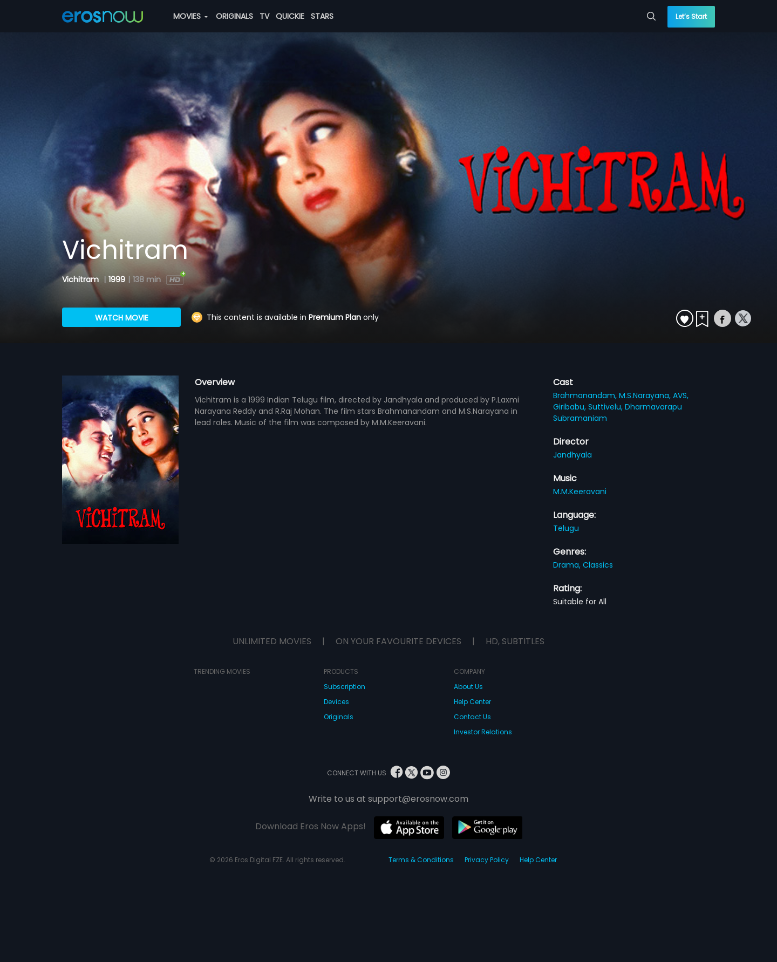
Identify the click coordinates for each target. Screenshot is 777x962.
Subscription (344, 686)
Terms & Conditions (421, 859)
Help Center (472, 701)
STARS (322, 16)
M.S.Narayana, (646, 395)
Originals (338, 716)
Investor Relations (483, 731)
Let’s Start (691, 16)
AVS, (681, 395)
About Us (468, 686)
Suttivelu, (606, 406)
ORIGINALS (234, 16)
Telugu (566, 528)
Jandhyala (572, 454)
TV (264, 16)
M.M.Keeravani (579, 491)
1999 (116, 279)
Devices (336, 701)
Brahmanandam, (586, 395)
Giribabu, (570, 406)
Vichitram (81, 279)
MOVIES (190, 16)
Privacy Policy (487, 859)
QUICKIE (290, 16)
